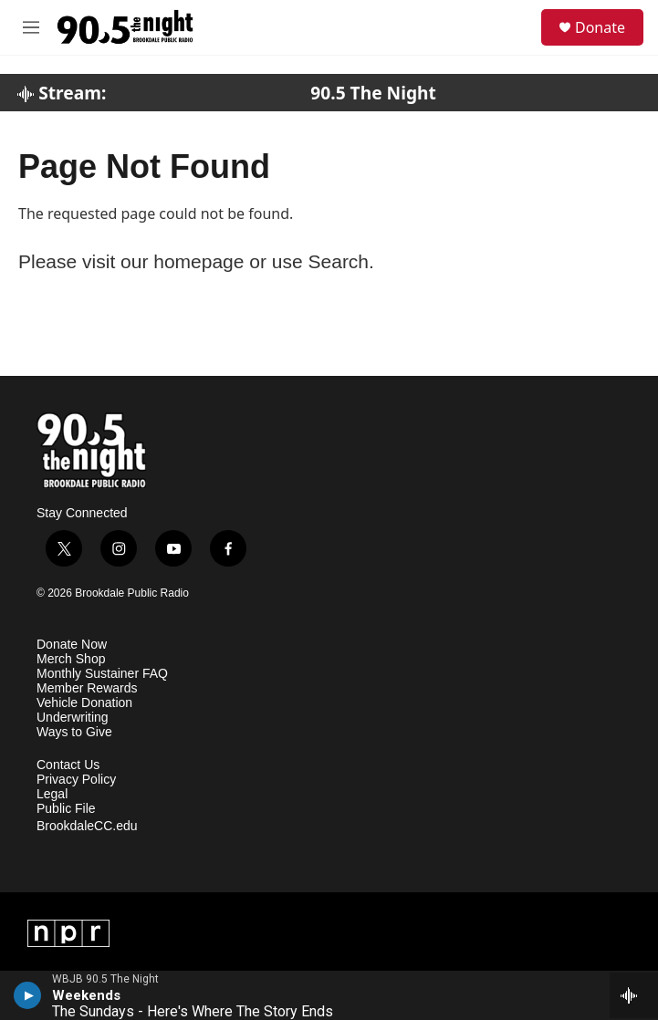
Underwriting (73, 717)
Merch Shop (71, 659)
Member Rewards (87, 688)
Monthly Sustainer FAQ (102, 674)
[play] (27, 995)
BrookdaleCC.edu (87, 826)
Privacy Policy (76, 779)
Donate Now (72, 644)
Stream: (61, 93)
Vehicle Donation (84, 703)
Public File (66, 809)
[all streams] (634, 995)
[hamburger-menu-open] (31, 27)
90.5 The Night (373, 93)
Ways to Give (74, 732)
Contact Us (68, 765)
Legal (52, 794)
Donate (600, 27)
